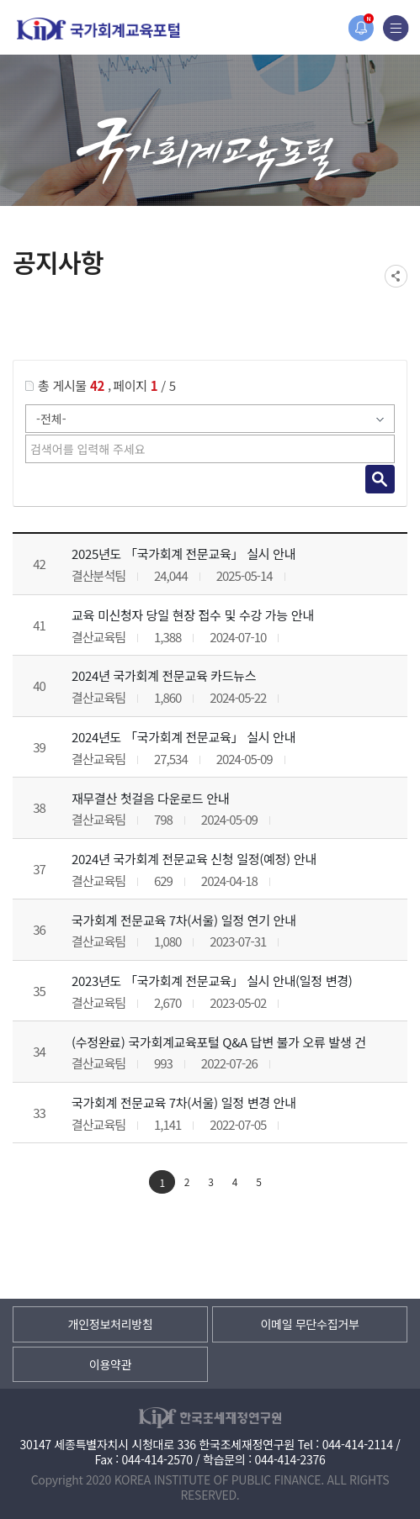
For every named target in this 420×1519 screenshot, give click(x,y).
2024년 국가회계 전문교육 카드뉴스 (164, 675)
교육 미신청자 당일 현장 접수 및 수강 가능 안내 (193, 615)
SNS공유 (396, 276)
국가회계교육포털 (98, 29)
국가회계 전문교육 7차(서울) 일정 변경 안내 (184, 1102)
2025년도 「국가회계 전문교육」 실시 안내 (183, 553)
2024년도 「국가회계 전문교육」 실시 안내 (183, 737)
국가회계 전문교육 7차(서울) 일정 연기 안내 (184, 920)
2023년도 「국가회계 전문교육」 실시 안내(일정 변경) (212, 980)
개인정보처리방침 (110, 1324)
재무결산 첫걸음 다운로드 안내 (150, 798)
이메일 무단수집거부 (309, 1324)
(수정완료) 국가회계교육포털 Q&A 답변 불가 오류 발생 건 (219, 1042)
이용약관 (110, 1364)
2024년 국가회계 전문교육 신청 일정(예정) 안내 (194, 859)
